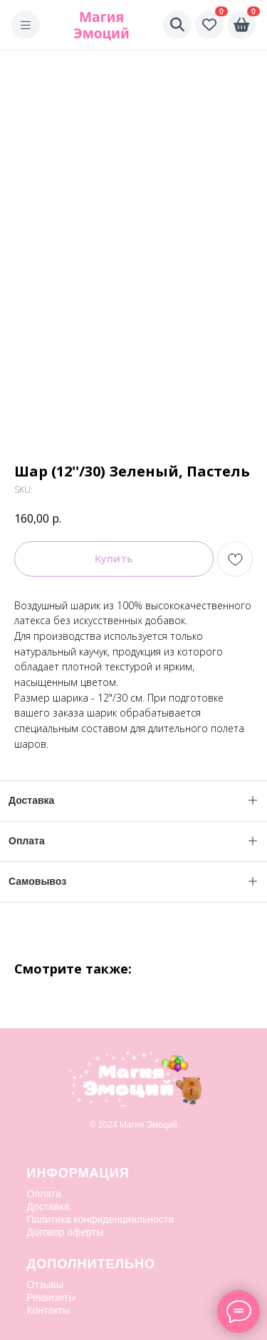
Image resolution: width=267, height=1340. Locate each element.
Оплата (44, 1193)
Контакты (48, 1310)
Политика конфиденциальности (100, 1219)
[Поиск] (177, 25)
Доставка (48, 1206)
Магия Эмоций (101, 25)
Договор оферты (65, 1232)
